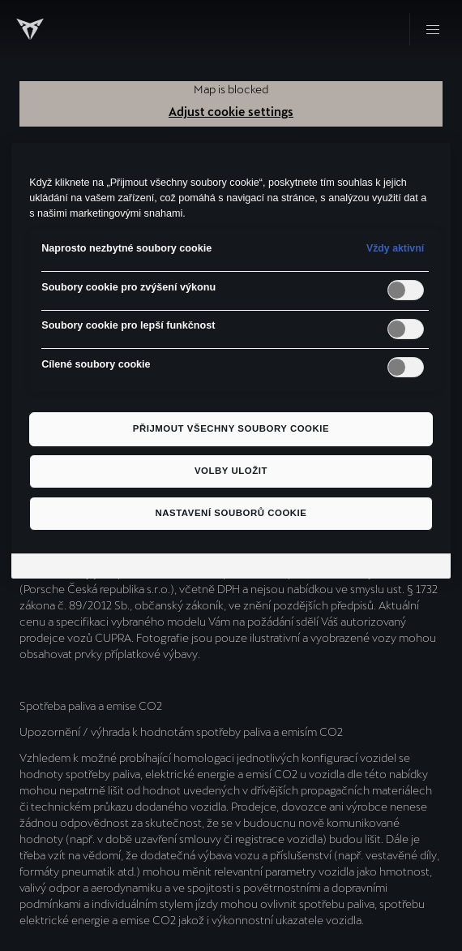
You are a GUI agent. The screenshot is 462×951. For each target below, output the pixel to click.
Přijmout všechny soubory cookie (231, 428)
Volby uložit (231, 471)
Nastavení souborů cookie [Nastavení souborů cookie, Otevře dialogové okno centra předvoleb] (230, 513)
